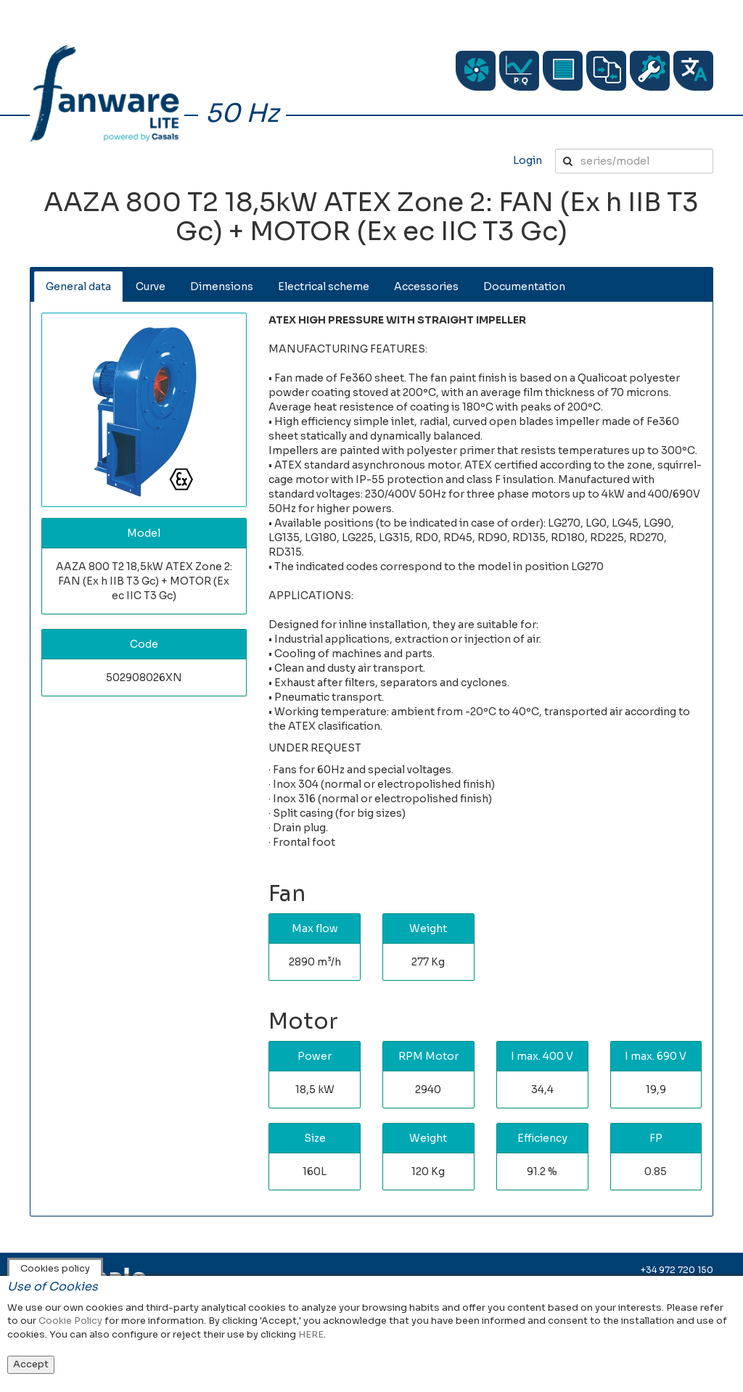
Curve (150, 286)
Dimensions (221, 286)
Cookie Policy (70, 1320)
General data (78, 286)
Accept (31, 1364)
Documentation (524, 286)
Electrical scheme (323, 286)
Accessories (426, 286)
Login (527, 160)
